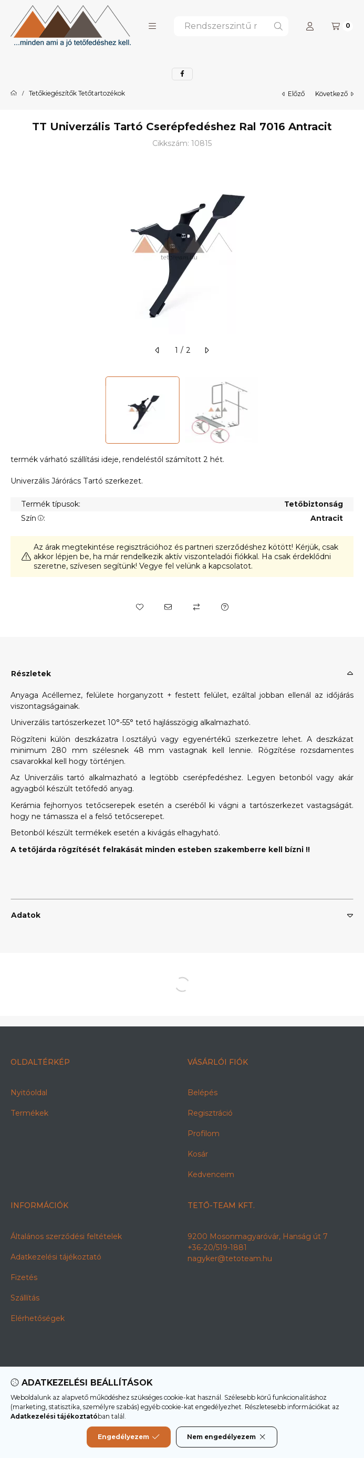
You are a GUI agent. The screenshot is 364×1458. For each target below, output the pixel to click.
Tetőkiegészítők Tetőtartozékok (77, 93)
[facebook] (182, 74)
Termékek (29, 1113)
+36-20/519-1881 (217, 1247)
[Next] (348, 410)
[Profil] (309, 26)
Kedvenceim (211, 1174)
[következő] (206, 350)
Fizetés (24, 1277)
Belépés (202, 1092)
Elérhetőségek (38, 1318)
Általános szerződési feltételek (66, 1236)
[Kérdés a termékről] (225, 607)
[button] (152, 26)
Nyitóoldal (29, 1092)
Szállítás (25, 1298)
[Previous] (16, 410)
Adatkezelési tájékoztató (56, 1257)
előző (293, 94)
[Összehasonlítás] (196, 607)
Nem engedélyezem (226, 1437)
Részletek (31, 673)
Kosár (198, 1154)
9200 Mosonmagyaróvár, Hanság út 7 (257, 1236)
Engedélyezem (129, 1437)
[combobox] (231, 26)
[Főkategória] (14, 93)
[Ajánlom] (168, 607)
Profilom (204, 1133)
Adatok (25, 915)
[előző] (157, 350)
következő (334, 94)
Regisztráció (210, 1113)
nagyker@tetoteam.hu (230, 1258)
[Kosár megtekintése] (342, 26)
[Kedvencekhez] (140, 607)
